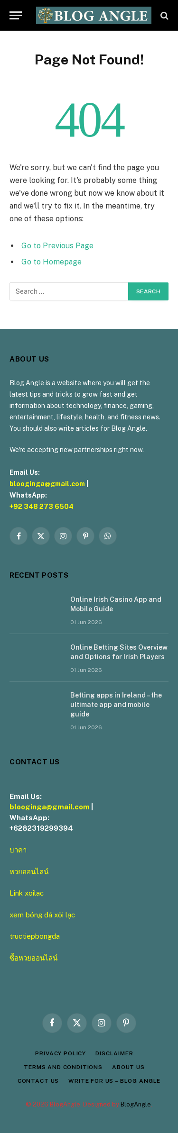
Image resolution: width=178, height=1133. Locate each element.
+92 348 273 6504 (41, 506)
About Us (128, 1067)
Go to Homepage (51, 261)
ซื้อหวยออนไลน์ (33, 958)
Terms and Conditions (63, 1067)
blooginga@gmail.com (47, 484)
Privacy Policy (60, 1053)
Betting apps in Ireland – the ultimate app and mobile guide (116, 704)
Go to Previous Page (57, 245)
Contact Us (38, 1081)
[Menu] (15, 15)
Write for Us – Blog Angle (114, 1081)
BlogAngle (136, 1104)
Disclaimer (114, 1053)
